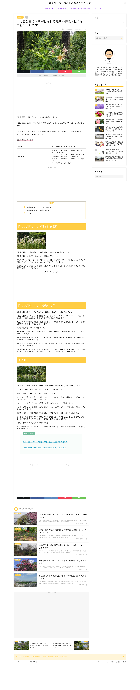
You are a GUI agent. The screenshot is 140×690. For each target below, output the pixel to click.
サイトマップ (99, 8)
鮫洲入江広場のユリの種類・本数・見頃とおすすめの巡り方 (45, 442)
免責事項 (32, 661)
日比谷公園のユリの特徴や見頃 (38, 210)
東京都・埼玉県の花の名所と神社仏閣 (70, 2)
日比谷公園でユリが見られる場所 (39, 207)
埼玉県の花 (49, 8)
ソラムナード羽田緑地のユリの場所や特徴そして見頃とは (44, 447)
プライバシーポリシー (21, 661)
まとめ (29, 213)
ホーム (38, 8)
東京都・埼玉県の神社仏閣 (80, 8)
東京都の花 (62, 8)
